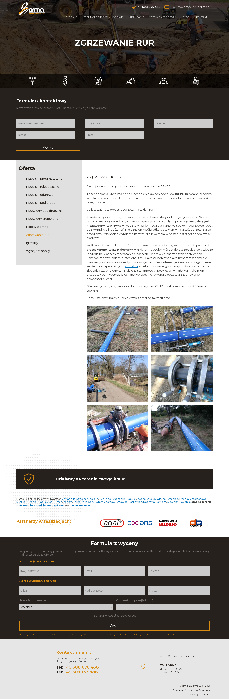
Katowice (122, 496)
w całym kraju (81, 499)
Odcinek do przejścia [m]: (135, 594)
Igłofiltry (32, 237)
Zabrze (67, 496)
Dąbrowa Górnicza (154, 496)
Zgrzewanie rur (37, 229)
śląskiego (58, 499)
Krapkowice (45, 496)
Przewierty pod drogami (44, 205)
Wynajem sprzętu (39, 245)
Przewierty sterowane (42, 213)
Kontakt (201, 17)
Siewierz (172, 496)
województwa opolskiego (33, 499)
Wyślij (114, 620)
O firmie (71, 17)
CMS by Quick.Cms (200, 688)
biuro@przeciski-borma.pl (191, 7)
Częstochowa (198, 493)
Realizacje (136, 17)
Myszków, (22, 496)
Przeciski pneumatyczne (44, 173)
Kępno (141, 493)
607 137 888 (85, 666)
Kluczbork (118, 493)
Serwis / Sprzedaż (163, 17)
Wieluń (151, 493)
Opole (33, 496)
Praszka (184, 493)
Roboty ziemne (37, 221)
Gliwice (58, 496)
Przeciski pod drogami (42, 197)
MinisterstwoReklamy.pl (197, 684)
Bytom (99, 496)
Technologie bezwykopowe (103, 17)
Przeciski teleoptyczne (42, 181)
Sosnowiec (135, 496)
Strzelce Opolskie (87, 493)
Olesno (161, 493)
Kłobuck (131, 493)
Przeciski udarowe (39, 189)
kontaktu (131, 260)
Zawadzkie (68, 493)
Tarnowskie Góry (83, 496)
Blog (186, 17)
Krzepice (172, 493)
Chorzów (109, 496)
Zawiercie (185, 496)
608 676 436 (151, 7)
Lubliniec (105, 493)
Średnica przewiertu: (34, 594)
